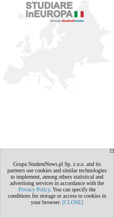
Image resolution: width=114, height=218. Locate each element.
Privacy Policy (34, 190)
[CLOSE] (72, 202)
